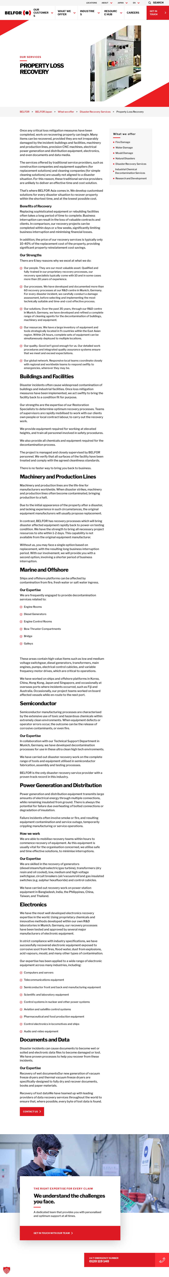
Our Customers (40, 12)
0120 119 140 (137, 1257)
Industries (87, 13)
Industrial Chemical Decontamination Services (143, 171)
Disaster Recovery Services (143, 163)
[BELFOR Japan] (18, 13)
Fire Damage (135, 142)
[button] (156, 3)
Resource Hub (110, 13)
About (105, 3)
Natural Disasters (138, 158)
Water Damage (137, 147)
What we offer (64, 13)
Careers (133, 12)
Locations (91, 3)
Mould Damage (137, 153)
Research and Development (143, 178)
